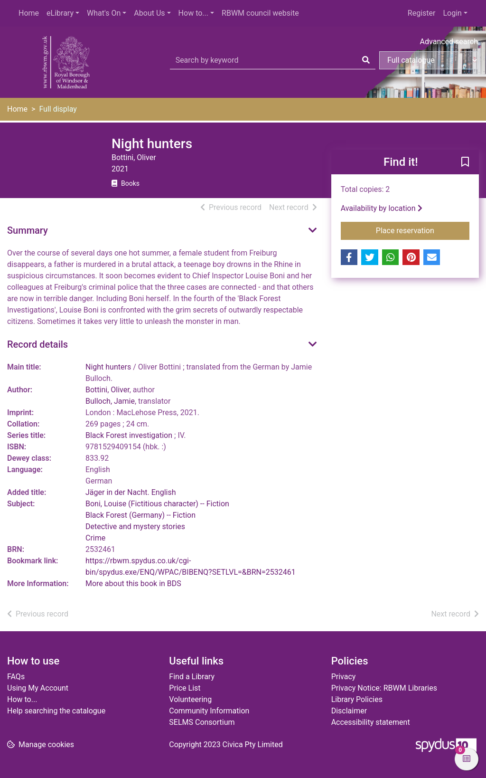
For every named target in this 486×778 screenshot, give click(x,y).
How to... (193, 13)
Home (29, 13)
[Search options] (429, 60)
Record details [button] (37, 344)
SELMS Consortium (201, 722)
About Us (149, 13)
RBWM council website (260, 13)
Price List (184, 688)
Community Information (209, 710)
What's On (104, 13)
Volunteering (190, 699)
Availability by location (381, 208)
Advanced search (449, 41)
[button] (465, 162)
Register (422, 13)
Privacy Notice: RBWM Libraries (384, 688)
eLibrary (60, 13)
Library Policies (357, 699)
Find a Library (192, 676)
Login (452, 13)
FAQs (16, 676)
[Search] (365, 60)
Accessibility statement (370, 722)
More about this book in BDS (133, 583)
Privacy (343, 676)
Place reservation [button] (422, 230)
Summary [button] (27, 230)
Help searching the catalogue (56, 710)
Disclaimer (349, 710)
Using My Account (37, 688)
